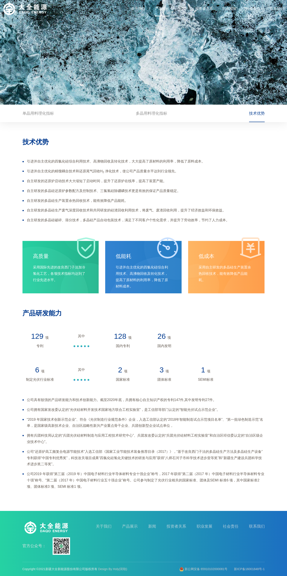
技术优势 (257, 114)
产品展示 (162, 8)
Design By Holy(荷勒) (112, 569)
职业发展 (229, 8)
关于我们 (138, 8)
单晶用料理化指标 (38, 114)
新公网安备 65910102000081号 (203, 569)
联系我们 (277, 8)
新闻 (182, 8)
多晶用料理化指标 (151, 114)
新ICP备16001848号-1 (249, 569)
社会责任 (253, 8)
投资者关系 (204, 8)
